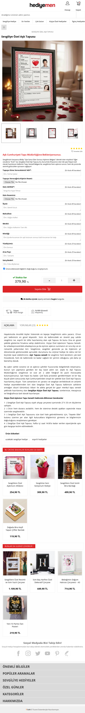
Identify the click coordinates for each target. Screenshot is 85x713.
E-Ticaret (34, 709)
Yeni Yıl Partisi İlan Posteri (15, 625)
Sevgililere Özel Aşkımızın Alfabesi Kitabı (15, 484)
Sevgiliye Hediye (9, 21)
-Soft (28, 709)
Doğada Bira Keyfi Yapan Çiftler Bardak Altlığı (15, 528)
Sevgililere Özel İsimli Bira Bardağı (69, 484)
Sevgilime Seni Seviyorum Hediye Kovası (42, 484)
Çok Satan (39, 21)
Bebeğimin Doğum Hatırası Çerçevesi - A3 (70, 581)
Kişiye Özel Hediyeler (58, 21)
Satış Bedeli (8, 260)
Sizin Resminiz (9, 195)
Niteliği (6, 233)
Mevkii (5, 223)
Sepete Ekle (42, 289)
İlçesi (5, 203)
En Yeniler (26, 21)
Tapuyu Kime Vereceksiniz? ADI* (17, 170)
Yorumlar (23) (78, 151)
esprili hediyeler (39, 439)
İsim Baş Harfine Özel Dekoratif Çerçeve (42, 581)
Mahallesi (7, 213)
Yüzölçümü (7, 243)
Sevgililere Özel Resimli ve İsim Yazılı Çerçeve (15, 581)
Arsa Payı (7, 252)
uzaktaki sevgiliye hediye (17, 439)
